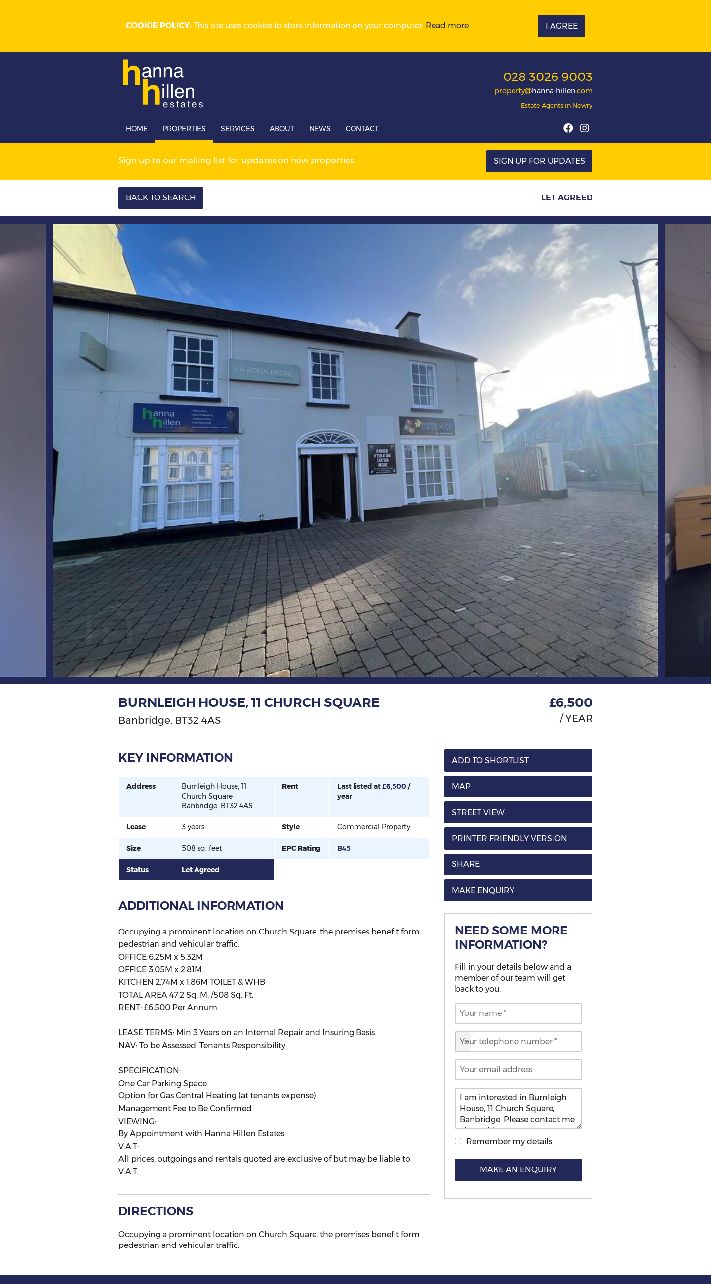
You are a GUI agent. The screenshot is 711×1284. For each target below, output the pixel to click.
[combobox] (463, 1041)
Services (238, 128)
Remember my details (509, 1141)
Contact (362, 128)
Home (137, 128)
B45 (344, 848)
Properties (184, 128)
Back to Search (161, 197)
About (282, 128)
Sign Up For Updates (539, 161)
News (320, 128)
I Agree (562, 26)
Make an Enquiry (518, 1169)
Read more (447, 25)
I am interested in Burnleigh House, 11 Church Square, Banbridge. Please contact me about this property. (518, 1108)
